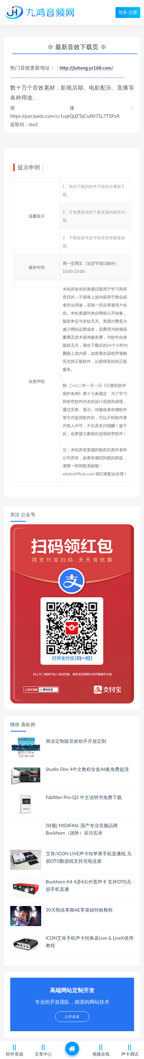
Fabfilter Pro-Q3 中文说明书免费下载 (84, 797)
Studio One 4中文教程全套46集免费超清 (87, 769)
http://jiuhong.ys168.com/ (87, 67)
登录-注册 (127, 12)
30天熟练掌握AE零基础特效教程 (79, 909)
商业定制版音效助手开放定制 (76, 741)
